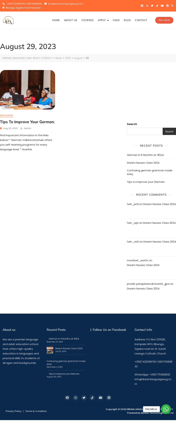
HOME (56, 20)
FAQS (116, 20)
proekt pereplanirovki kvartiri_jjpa (148, 284)
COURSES (87, 20)
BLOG (127, 20)
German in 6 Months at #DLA (145, 155)
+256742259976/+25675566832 (22, 3)
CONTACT (141, 20)
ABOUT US (70, 20)
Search (132, 124)
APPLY (102, 20)
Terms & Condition (36, 411)
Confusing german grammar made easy (149, 172)
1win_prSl (133, 204)
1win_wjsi (132, 223)
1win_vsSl (133, 241)
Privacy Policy (14, 411)
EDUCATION (6, 115)
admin (27, 128)
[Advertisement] (152, 91)
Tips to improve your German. (27, 121)
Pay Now (164, 20)
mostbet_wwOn (137, 260)
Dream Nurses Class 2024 (143, 162)
